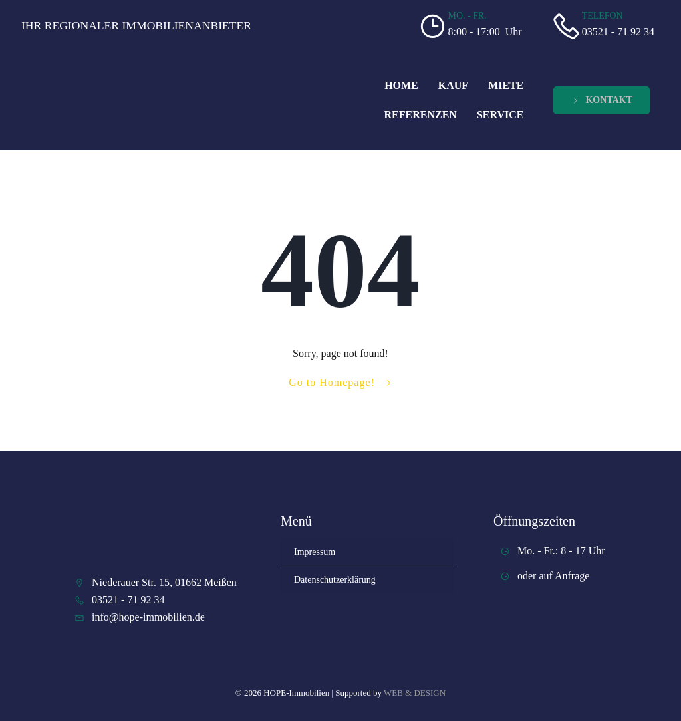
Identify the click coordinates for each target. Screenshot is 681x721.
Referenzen (420, 114)
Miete (505, 85)
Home (401, 85)
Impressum (314, 552)
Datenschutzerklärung (335, 580)
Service (500, 114)
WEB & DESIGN (415, 693)
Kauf (453, 85)
